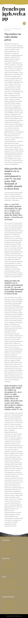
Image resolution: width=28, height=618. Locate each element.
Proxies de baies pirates (8, 582)
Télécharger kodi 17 (7, 569)
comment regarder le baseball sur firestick (13, 608)
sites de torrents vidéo (8, 600)
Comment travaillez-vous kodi (9, 567)
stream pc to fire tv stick (8, 603)
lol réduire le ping (6, 610)
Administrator (7, 30)
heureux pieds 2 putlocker (9, 605)
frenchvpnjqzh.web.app (14, 13)
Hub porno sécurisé (7, 592)
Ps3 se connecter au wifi (8, 562)
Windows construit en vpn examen (11, 554)
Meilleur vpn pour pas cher (9, 572)
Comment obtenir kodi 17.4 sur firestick (12, 580)
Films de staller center (8, 564)
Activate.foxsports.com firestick (10, 551)
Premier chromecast (7, 546)
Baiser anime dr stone (8, 549)
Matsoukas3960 (17, 28)
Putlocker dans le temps (8, 585)
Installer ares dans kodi (8, 543)
